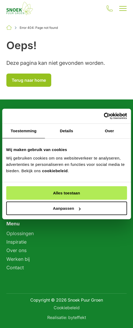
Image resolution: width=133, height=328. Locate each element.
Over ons (16, 250)
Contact (15, 267)
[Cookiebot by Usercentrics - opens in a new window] (103, 116)
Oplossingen (20, 233)
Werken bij (18, 259)
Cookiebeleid (67, 307)
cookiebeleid (55, 170)
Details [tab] (66, 130)
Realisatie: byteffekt (66, 317)
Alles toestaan (66, 193)
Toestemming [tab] (24, 130)
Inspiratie (16, 242)
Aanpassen (66, 208)
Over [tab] (109, 130)
